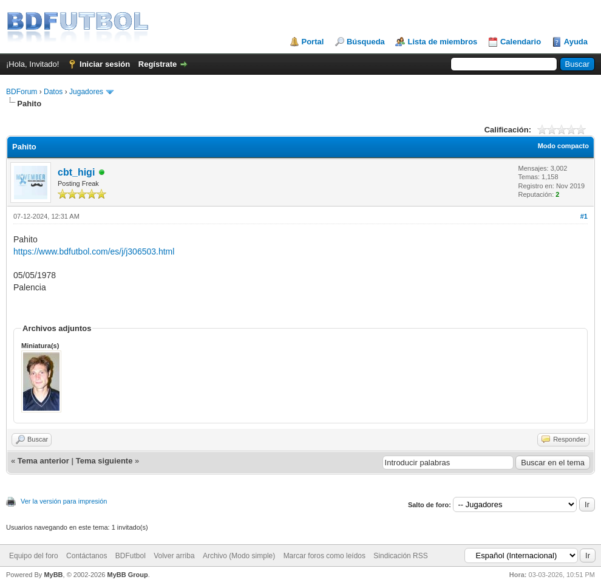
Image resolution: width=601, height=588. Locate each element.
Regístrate (157, 64)
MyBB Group (127, 574)
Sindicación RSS (400, 556)
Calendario (520, 41)
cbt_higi (76, 172)
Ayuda (576, 41)
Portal (313, 41)
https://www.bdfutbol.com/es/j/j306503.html (93, 251)
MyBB (53, 574)
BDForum (21, 91)
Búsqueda (366, 41)
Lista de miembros (442, 41)
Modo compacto (563, 145)
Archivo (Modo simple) (239, 556)
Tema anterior (43, 460)
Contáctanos (86, 556)
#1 (584, 216)
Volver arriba (174, 556)
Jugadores (86, 91)
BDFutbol (130, 556)
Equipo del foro (33, 556)
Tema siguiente (104, 460)
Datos (53, 91)
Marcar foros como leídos (324, 556)
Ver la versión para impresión (64, 501)
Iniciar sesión (105, 64)
